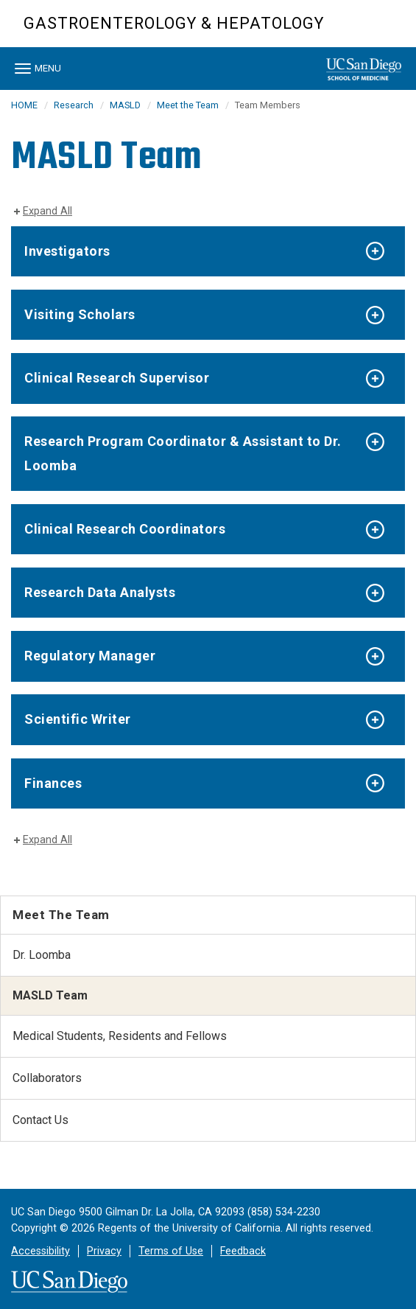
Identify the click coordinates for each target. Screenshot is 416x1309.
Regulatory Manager (89, 655)
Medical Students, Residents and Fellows (120, 1036)
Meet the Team (188, 105)
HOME (24, 105)
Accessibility (40, 1251)
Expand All (47, 211)
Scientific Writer (77, 719)
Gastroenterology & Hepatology (174, 23)
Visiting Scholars (79, 314)
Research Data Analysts (99, 592)
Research (74, 105)
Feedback (243, 1251)
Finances (53, 783)
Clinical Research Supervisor (116, 377)
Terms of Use (170, 1251)
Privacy (104, 1251)
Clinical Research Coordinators (124, 529)
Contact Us (40, 1120)
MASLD (125, 105)
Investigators (67, 251)
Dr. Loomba (42, 955)
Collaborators (47, 1078)
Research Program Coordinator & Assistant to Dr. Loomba (183, 452)
